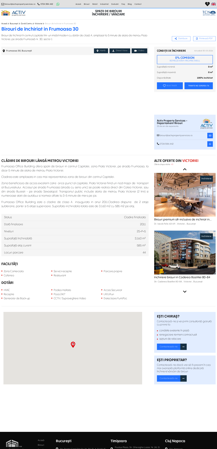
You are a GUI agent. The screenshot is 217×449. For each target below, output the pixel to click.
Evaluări (115, 4)
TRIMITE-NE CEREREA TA (198, 86)
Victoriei (38, 24)
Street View (119, 50)
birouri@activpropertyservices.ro (20, 4)
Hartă (101, 50)
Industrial (104, 4)
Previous (185, 169)
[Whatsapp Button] (58, 4)
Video (139, 50)
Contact (138, 4)
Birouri (87, 4)
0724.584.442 (47, 4)
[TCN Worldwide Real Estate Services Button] (209, 13)
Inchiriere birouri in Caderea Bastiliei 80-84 (182, 277)
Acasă (78, 4)
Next (185, 292)
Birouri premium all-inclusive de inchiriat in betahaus (182, 219)
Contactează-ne (169, 347)
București (14, 24)
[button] (73, 345)
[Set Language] (213, 4)
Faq (123, 4)
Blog (130, 4)
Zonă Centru (26, 24)
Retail (95, 4)
